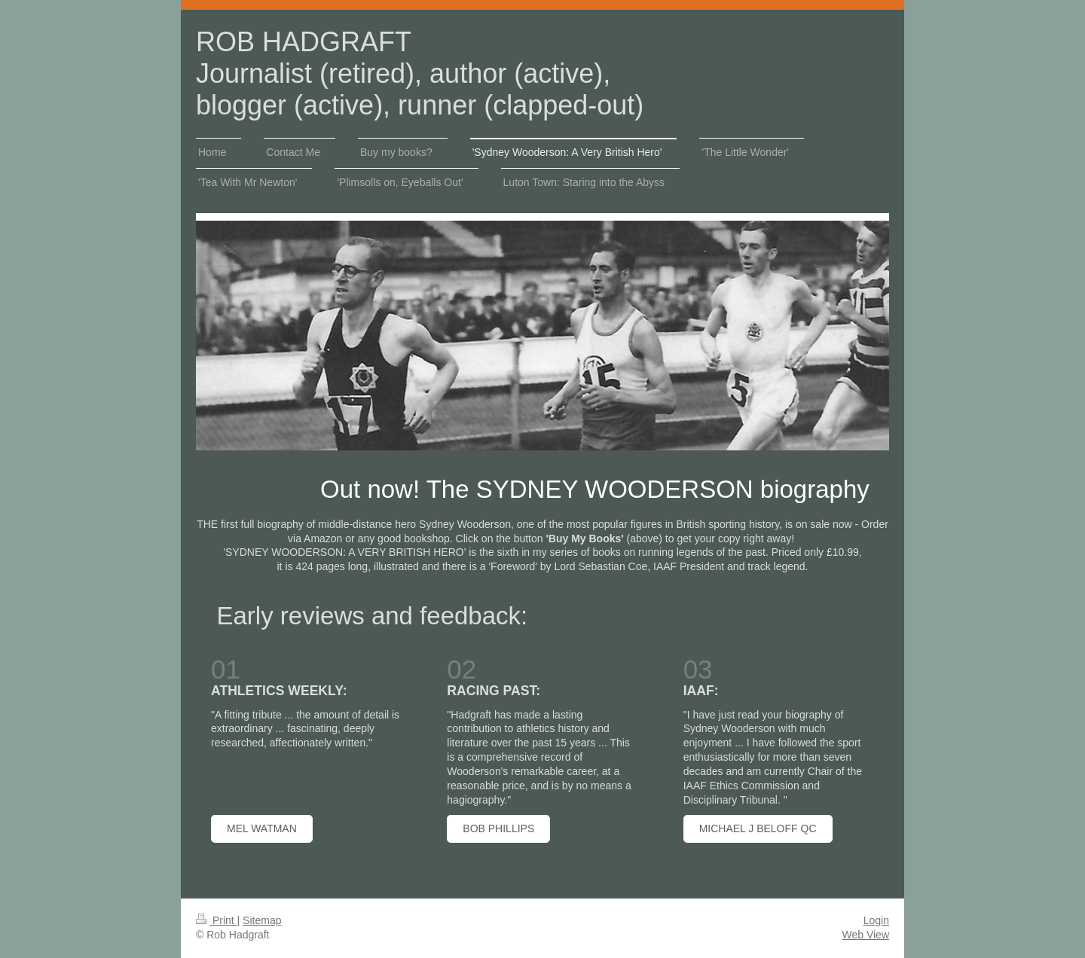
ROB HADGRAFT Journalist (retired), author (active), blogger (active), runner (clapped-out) (419, 73)
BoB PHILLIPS (498, 828)
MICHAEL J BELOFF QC (758, 828)
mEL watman (262, 828)
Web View (865, 935)
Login (876, 920)
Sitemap (262, 920)
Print (216, 920)
